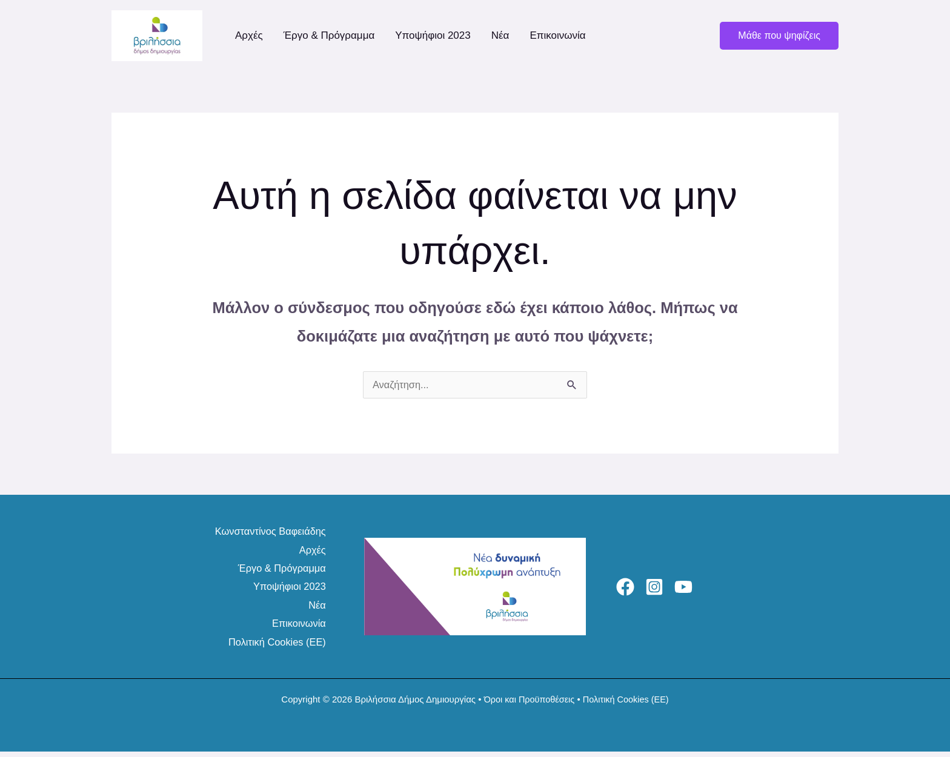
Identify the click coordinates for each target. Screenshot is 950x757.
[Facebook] (625, 590)
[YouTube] (698, 590)
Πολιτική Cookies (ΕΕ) (274, 647)
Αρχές (249, 35)
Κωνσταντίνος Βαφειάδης (267, 532)
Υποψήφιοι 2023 (432, 35)
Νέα (500, 35)
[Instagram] (662, 590)
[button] (779, 36)
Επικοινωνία (557, 35)
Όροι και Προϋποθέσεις (527, 704)
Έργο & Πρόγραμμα (329, 35)
